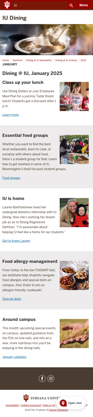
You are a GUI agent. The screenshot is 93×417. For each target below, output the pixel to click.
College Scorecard (31, 405)
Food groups (11, 178)
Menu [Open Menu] (83, 5)
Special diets (11, 299)
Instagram (50, 378)
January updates (14, 357)
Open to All (49, 405)
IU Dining (14, 18)
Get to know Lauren (16, 241)
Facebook (42, 378)
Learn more (10, 115)
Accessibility (12, 405)
